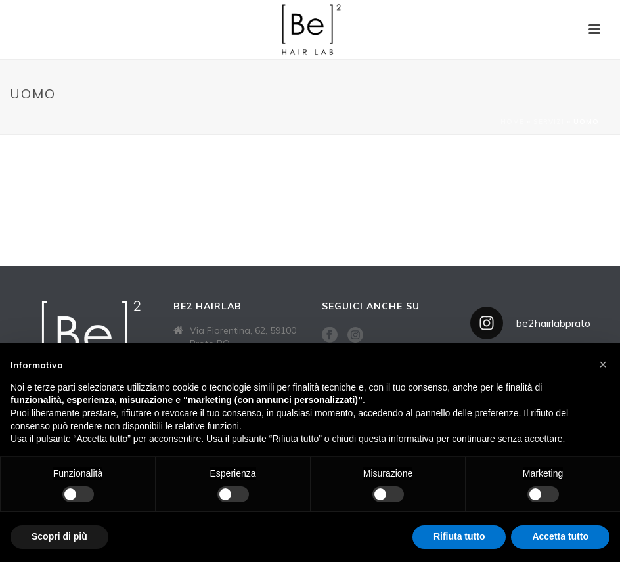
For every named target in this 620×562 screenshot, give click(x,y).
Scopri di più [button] (59, 536)
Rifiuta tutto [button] (459, 536)
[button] (602, 364)
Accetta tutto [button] (560, 536)
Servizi (548, 122)
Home (512, 122)
